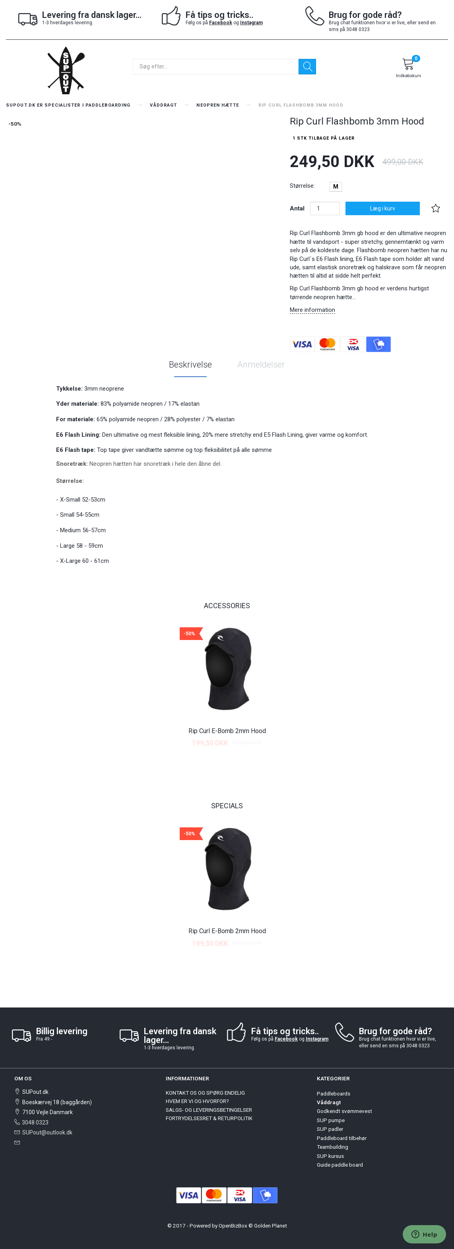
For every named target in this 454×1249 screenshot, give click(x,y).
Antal (298, 208)
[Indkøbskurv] (408, 69)
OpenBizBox (233, 1225)
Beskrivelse (190, 365)
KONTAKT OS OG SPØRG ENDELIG (205, 1092)
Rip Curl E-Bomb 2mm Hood (227, 731)
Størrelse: (302, 185)
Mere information (312, 309)
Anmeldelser (261, 365)
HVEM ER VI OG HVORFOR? (197, 1101)
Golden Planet (270, 1225)
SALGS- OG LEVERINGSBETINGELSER (209, 1110)
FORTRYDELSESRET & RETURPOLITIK (209, 1118)
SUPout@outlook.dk (47, 1132)
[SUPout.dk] (66, 70)
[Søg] (307, 66)
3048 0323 (35, 1122)
